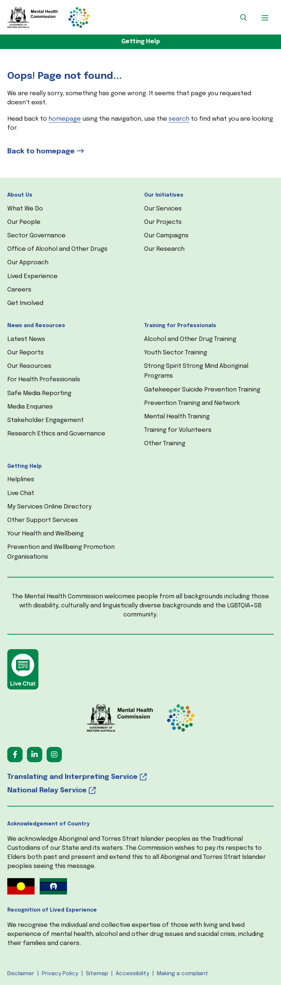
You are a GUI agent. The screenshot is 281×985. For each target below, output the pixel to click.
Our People (23, 222)
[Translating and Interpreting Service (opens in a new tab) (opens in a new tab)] (140, 777)
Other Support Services (42, 520)
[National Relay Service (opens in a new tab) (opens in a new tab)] (140, 791)
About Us (19, 195)
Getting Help (140, 42)
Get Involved (25, 303)
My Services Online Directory (49, 507)
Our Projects (163, 222)
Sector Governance (36, 236)
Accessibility (132, 974)
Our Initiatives (163, 195)
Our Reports (25, 353)
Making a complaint (182, 974)
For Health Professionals (43, 380)
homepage (64, 119)
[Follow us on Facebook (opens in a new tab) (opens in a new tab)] (15, 754)
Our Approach (27, 263)
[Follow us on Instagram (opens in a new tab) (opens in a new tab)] (54, 754)
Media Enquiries (30, 407)
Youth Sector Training (175, 353)
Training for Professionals (180, 325)
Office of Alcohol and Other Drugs (57, 249)
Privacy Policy (60, 974)
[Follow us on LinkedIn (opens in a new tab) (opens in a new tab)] (34, 754)
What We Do (25, 209)
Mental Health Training (177, 417)
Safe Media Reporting (39, 393)
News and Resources (36, 325)
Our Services (163, 209)
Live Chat (20, 493)
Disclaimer (20, 974)
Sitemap (97, 974)
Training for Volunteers (177, 430)
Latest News (26, 339)
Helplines (20, 480)
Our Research (164, 249)
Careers (19, 290)
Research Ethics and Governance (56, 434)
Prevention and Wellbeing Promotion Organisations (61, 552)
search (179, 119)
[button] (243, 17)
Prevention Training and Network (192, 403)
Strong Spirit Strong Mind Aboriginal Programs (196, 371)
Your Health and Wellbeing (45, 534)
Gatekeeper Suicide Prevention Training (202, 390)
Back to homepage (41, 151)
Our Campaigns (166, 236)
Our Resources (29, 366)
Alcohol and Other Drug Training (190, 339)
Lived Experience (32, 276)
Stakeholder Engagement (45, 420)
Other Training (164, 444)
